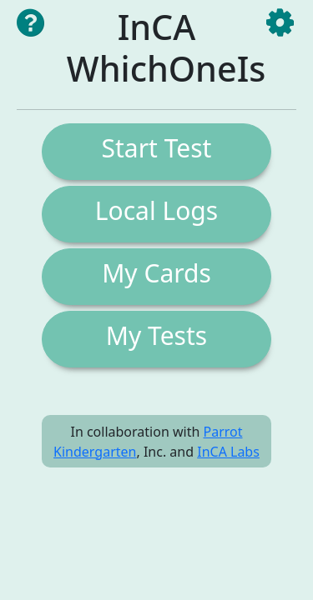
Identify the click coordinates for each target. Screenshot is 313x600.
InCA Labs (228, 451)
